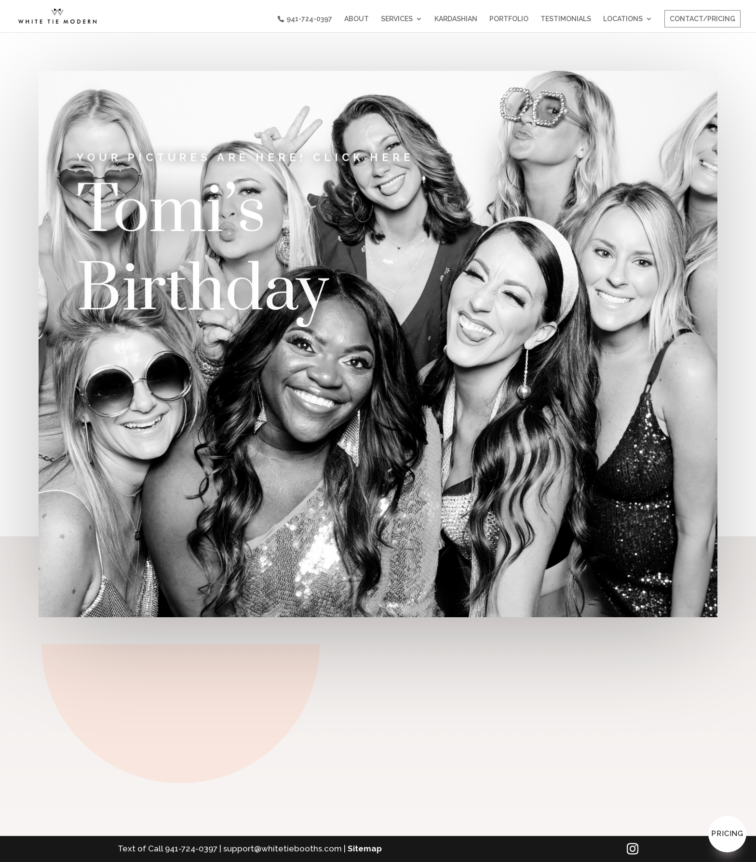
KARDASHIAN (455, 19)
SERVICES (397, 19)
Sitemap (365, 848)
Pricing (727, 833)
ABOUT (356, 19)
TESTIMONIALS (565, 19)
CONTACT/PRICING (702, 19)
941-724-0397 (309, 19)
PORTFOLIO (508, 19)
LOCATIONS (623, 19)
